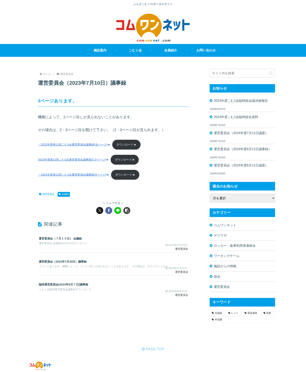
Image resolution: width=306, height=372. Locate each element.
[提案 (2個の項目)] (268, 313)
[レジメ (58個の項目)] (234, 313)
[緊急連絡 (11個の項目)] (252, 313)
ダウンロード (126, 144)
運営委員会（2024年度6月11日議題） (241, 165)
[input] (242, 73)
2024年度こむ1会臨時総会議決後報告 (241, 100)
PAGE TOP (153, 349)
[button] (126, 210)
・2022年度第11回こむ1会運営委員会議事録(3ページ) (73, 174)
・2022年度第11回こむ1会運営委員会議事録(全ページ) (74, 144)
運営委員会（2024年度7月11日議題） (241, 133)
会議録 (64, 194)
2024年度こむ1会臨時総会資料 (236, 117)
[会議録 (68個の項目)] (218, 313)
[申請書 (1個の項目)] (242, 320)
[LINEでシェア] (117, 210)
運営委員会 (46, 194)
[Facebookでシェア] (108, 210)
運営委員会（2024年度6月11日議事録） (242, 149)
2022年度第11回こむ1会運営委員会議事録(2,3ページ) (73, 159)
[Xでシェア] (99, 210)
